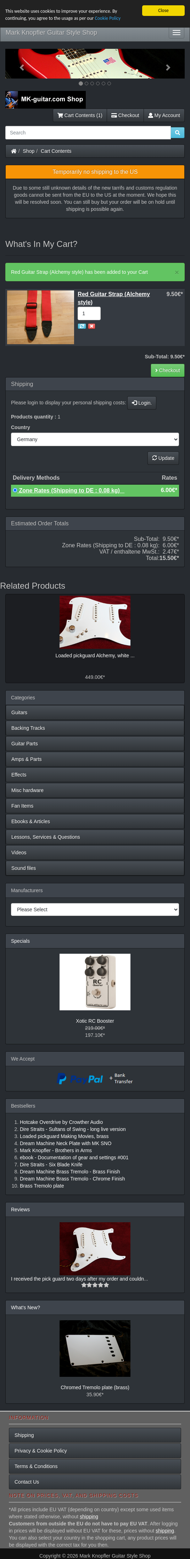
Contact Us (27, 1482)
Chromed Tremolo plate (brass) (95, 1387)
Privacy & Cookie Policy (41, 1451)
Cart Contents (56, 151)
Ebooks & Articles (30, 821)
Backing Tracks (28, 728)
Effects (19, 775)
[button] (18, 64)
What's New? (25, 1307)
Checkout (125, 115)
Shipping (24, 1435)
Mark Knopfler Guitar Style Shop (51, 32)
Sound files (23, 868)
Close (163, 10)
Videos (19, 852)
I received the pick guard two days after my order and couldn (77, 1279)
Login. (142, 403)
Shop (29, 151)
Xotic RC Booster (95, 1021)
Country (20, 427)
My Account (164, 115)
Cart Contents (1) (79, 115)
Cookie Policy (108, 18)
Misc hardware (27, 790)
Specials (20, 941)
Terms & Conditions (36, 1466)
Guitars (19, 712)
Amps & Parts (26, 759)
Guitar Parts (24, 743)
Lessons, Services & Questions (45, 837)
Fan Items (22, 806)
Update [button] (163, 458)
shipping (89, 1516)
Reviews (20, 1209)
